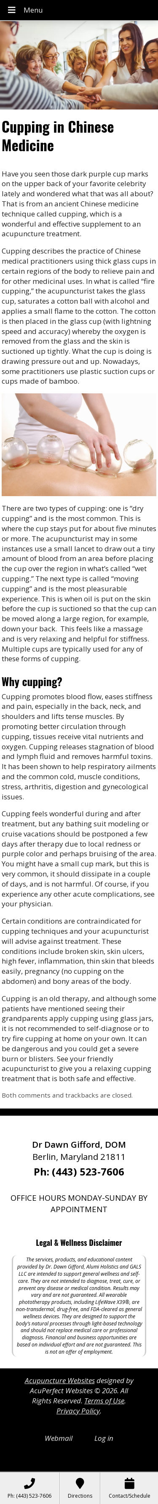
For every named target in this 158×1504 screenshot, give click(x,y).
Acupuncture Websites (60, 1380)
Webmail (58, 1438)
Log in (103, 1438)
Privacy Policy (78, 1411)
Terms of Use (104, 1400)
